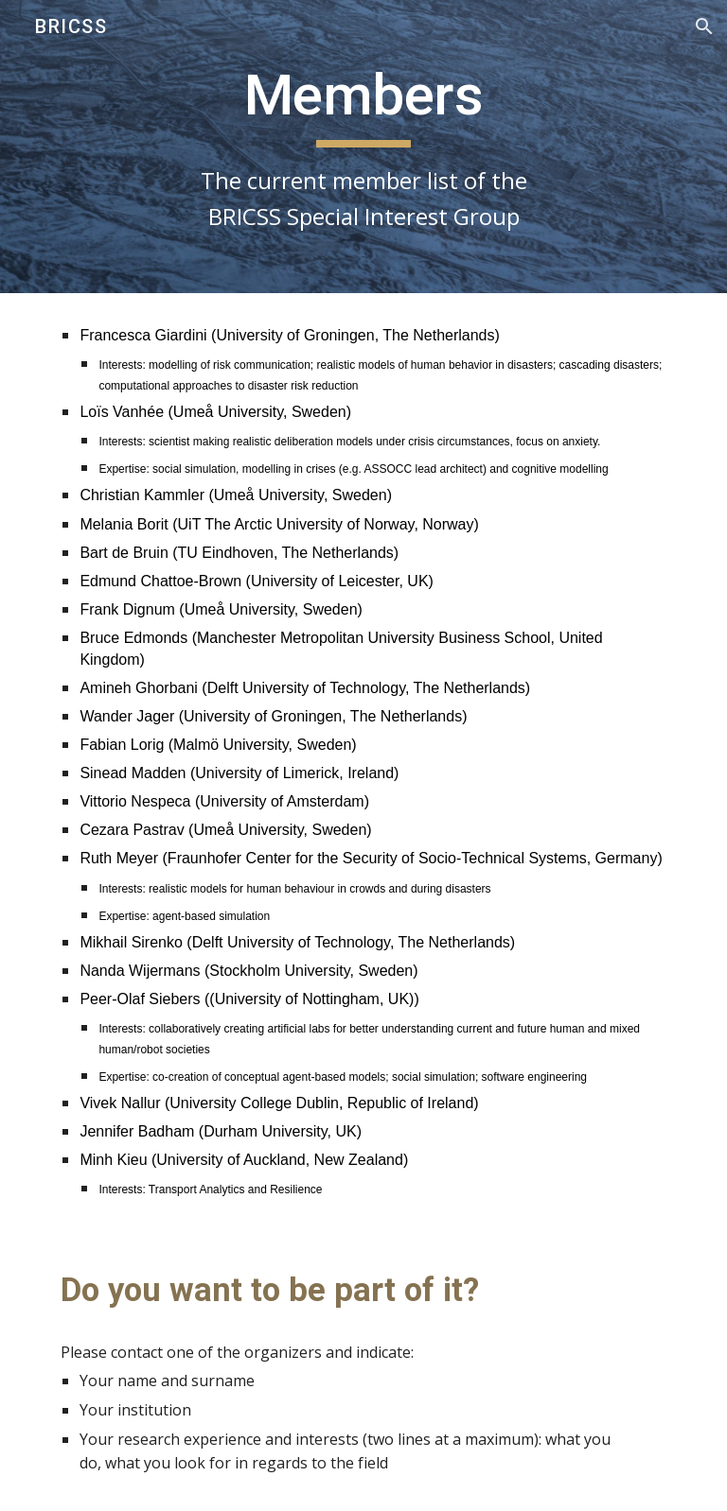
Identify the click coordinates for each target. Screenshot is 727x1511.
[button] (704, 26)
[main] (363, 146)
